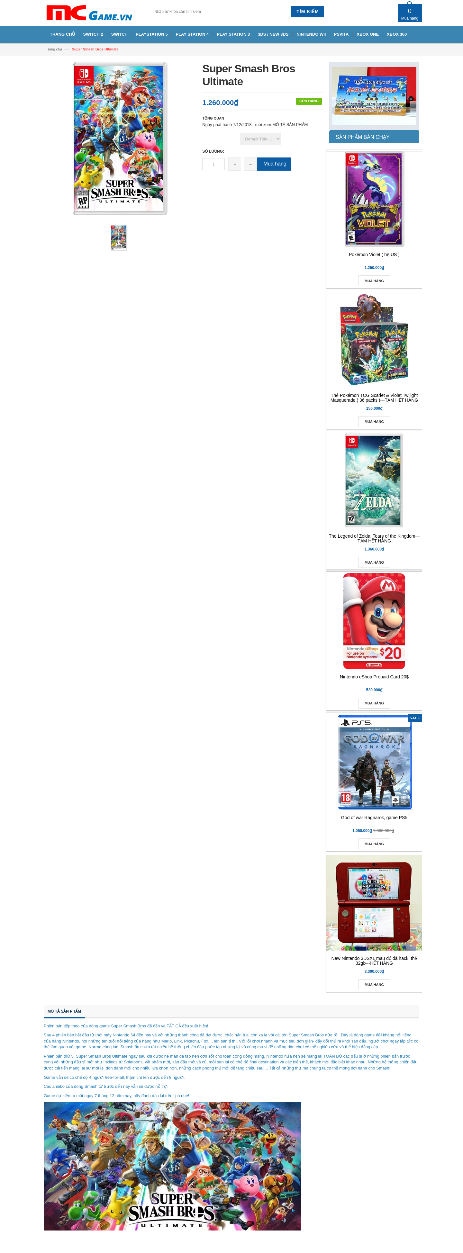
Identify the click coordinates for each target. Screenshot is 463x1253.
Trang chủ (54, 49)
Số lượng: (213, 151)
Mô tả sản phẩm (64, 1011)
